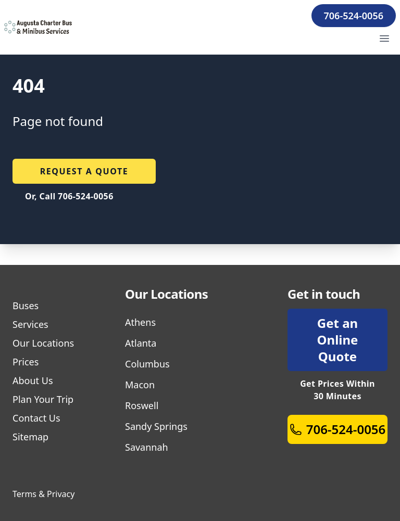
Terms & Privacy (43, 494)
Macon (140, 384)
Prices (25, 361)
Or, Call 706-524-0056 (69, 196)
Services (30, 324)
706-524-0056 (353, 15)
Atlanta (140, 343)
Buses (25, 305)
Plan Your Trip (42, 399)
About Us (32, 380)
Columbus (147, 364)
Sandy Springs (156, 426)
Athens (140, 322)
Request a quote (84, 171)
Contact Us (36, 418)
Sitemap (30, 436)
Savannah (146, 447)
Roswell (141, 405)
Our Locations (43, 343)
